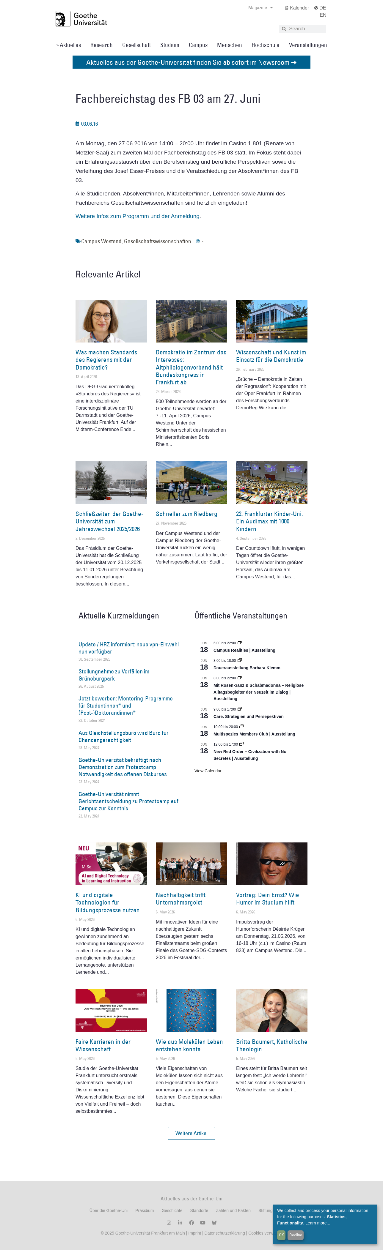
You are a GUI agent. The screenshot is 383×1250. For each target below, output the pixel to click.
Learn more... (317, 1223)
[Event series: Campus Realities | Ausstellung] (240, 643)
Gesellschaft (136, 44)
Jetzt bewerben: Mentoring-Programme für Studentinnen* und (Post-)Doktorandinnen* (126, 705)
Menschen (229, 44)
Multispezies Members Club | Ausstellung (254, 734)
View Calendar (208, 770)
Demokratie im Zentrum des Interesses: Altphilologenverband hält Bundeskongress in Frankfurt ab (191, 367)
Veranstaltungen (308, 44)
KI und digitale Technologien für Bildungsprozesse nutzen (108, 902)
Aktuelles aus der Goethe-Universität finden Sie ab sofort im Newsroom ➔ (191, 62)
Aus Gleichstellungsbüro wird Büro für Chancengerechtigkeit (124, 736)
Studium (169, 44)
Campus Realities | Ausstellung (244, 650)
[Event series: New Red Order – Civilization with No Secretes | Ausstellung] (241, 744)
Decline (295, 1235)
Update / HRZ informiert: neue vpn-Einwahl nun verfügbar (129, 647)
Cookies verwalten (265, 1233)
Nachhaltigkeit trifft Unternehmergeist (180, 898)
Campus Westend (101, 241)
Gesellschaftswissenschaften (157, 241)
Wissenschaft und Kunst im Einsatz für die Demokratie (271, 356)
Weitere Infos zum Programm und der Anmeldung (138, 216)
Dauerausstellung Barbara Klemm (247, 667)
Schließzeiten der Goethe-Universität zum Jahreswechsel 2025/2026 (109, 521)
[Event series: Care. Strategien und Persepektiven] (240, 709)
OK (281, 1235)
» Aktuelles (68, 44)
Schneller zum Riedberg (186, 514)
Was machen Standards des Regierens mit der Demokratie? (106, 359)
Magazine (260, 7)
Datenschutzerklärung (225, 1233)
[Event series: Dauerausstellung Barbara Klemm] (240, 661)
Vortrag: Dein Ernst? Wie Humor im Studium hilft (267, 898)
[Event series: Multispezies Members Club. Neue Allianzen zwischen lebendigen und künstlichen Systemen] (241, 727)
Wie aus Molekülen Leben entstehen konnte (189, 1045)
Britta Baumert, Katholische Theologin (271, 1045)
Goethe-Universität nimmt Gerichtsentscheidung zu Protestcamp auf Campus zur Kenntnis (128, 801)
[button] (191, 1133)
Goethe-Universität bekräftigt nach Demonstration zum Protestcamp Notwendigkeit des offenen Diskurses (123, 767)
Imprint (194, 1233)
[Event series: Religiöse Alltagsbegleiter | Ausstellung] (240, 678)
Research (101, 44)
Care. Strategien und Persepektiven (249, 716)
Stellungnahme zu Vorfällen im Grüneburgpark (114, 674)
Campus (198, 44)
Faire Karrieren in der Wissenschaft (103, 1045)
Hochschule (266, 44)
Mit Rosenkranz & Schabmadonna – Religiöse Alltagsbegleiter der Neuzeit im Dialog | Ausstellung (259, 692)
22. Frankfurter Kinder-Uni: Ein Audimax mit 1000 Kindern (269, 521)
